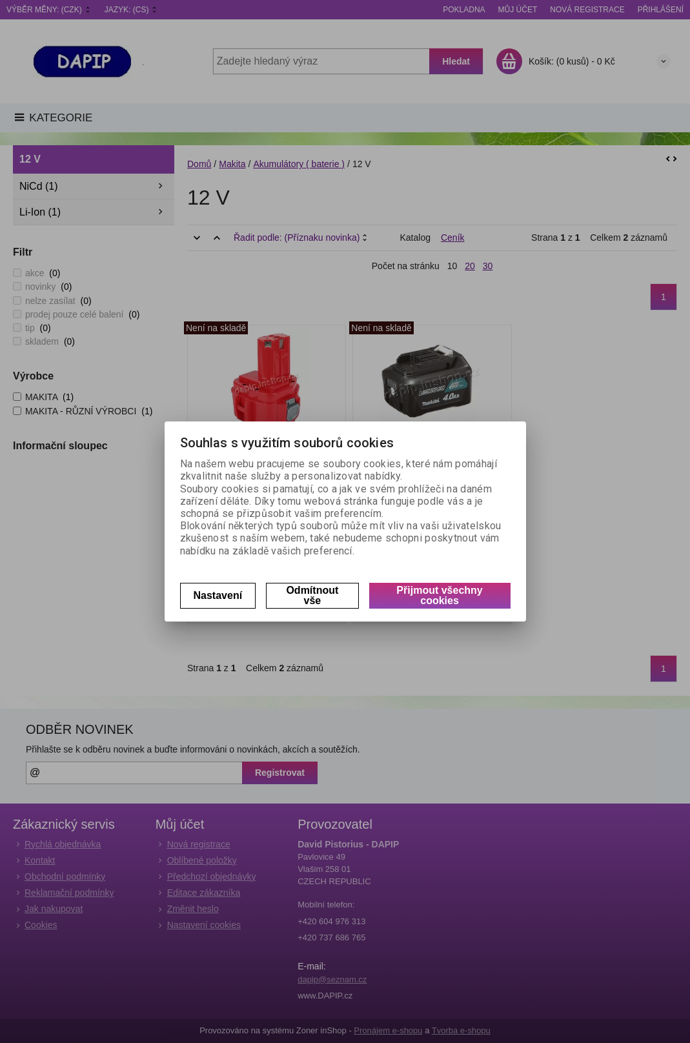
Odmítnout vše (312, 595)
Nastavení (218, 595)
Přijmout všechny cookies (439, 595)
